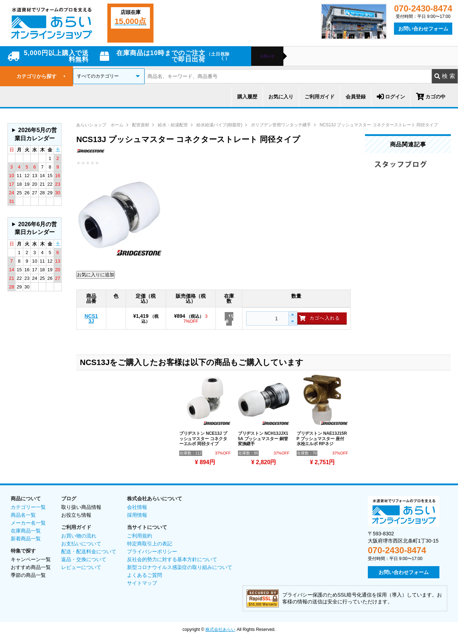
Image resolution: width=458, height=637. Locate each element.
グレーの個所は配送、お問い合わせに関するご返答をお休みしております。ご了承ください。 (34, 134)
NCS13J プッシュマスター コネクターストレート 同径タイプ (379, 124)
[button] (292, 315)
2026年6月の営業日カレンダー (36, 228)
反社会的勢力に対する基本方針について (172, 559)
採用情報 (137, 515)
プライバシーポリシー (152, 551)
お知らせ (267, 56)
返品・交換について (83, 559)
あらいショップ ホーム (99, 124)
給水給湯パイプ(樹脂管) (219, 124)
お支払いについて (81, 543)
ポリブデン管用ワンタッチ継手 (281, 124)
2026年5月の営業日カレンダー (36, 134)
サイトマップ (142, 583)
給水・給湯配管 (173, 124)
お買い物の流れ (78, 536)
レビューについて (81, 567)
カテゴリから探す (41, 76)
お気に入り (280, 96)
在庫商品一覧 (26, 531)
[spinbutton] (266, 318)
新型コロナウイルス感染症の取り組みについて (179, 567)
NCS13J (91, 318)
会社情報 (137, 507)
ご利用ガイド (319, 96)
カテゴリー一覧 (28, 507)
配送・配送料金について (88, 551)
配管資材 (140, 124)
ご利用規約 (139, 536)
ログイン (391, 96)
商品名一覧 (23, 515)
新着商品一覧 (26, 538)
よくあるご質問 (144, 575)
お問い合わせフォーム (423, 28)
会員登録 (356, 96)
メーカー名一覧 (28, 523)
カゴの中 (430, 96)
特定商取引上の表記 (149, 543)
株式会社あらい (220, 629)
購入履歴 (247, 96)
